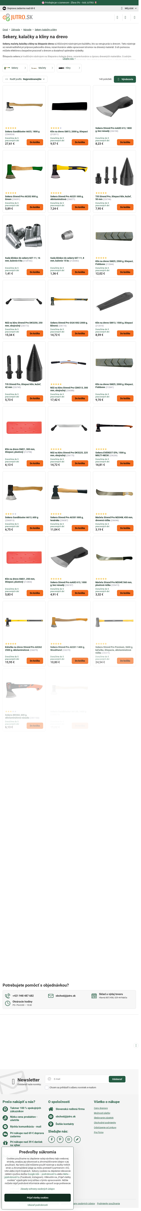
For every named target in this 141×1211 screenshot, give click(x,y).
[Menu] (135, 17)
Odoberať (117, 1079)
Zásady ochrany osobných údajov (78, 1203)
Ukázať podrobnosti (38, 1205)
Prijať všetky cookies (37, 1197)
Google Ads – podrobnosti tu (42, 1174)
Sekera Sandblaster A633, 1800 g (22, 131)
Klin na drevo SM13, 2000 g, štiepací (69, 131)
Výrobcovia (125, 79)
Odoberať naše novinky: (29, 1084)
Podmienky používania (108, 1203)
